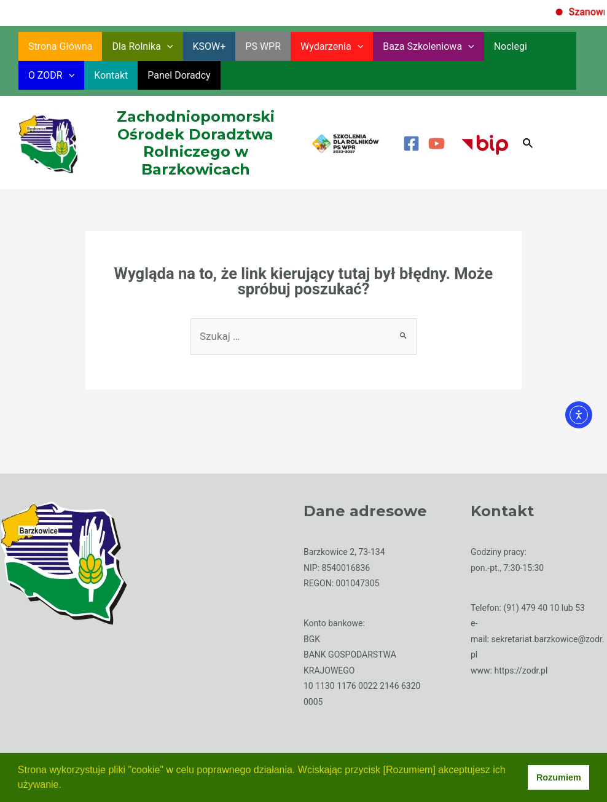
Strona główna (60, 46)
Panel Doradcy (178, 75)
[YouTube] (436, 143)
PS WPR (263, 46)
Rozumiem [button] (558, 777)
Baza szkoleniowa (428, 46)
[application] (167, 46)
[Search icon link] (528, 143)
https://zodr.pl (520, 670)
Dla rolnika (142, 46)
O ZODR (51, 75)
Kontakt (111, 75)
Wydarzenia (331, 46)
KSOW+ (209, 46)
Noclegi (510, 46)
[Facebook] (411, 143)
